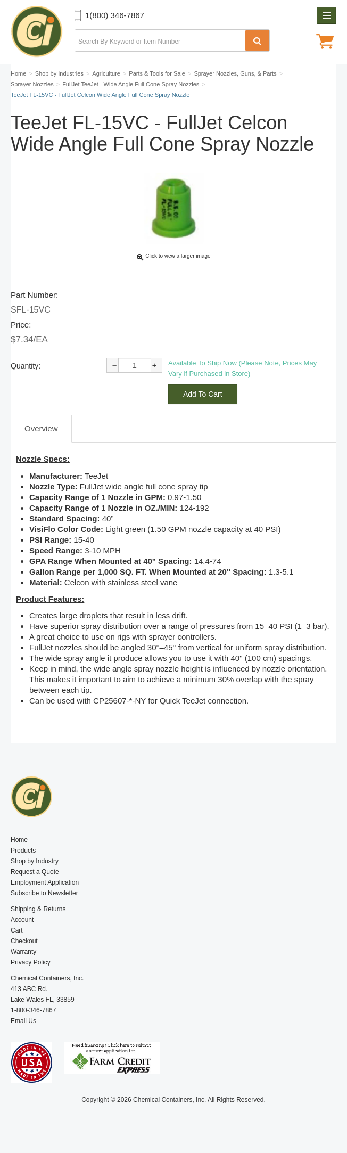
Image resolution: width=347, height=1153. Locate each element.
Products (23, 850)
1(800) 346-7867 (114, 15)
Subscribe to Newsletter (44, 893)
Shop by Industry (35, 861)
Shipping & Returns (38, 909)
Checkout (24, 941)
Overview (41, 428)
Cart (17, 930)
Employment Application (45, 882)
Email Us (23, 1021)
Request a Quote (35, 872)
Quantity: (25, 366)
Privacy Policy (31, 962)
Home (19, 840)
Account (22, 919)
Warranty (23, 951)
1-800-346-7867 (33, 1010)
